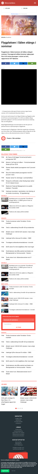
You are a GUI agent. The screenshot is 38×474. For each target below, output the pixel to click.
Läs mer (13, 470)
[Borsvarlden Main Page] (8, 3)
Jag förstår (5, 470)
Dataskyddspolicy (18, 431)
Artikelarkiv (18, 423)
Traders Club (18, 418)
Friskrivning (18, 429)
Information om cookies (18, 432)
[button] (16, 408)
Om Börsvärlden (18, 421)
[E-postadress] (18, 324)
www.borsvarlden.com (18, 449)
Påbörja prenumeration (18, 434)
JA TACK (18, 327)
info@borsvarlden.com (18, 447)
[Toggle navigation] (35, 3)
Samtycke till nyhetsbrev (11, 320)
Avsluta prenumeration (18, 435)
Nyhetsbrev (18, 420)
